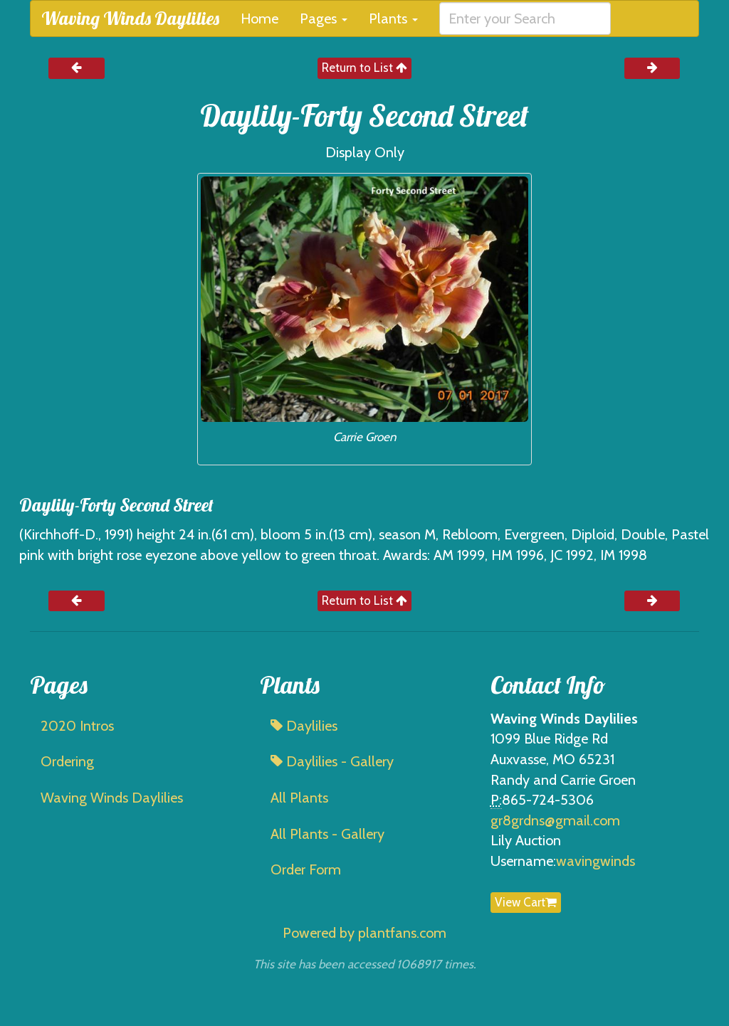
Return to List (364, 67)
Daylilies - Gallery (332, 761)
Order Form (306, 869)
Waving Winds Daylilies (130, 18)
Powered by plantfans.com (364, 932)
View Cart (526, 902)
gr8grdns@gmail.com (555, 820)
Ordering (67, 761)
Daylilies (304, 725)
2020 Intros (77, 725)
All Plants (299, 797)
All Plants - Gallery (327, 833)
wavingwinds (595, 860)
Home (259, 18)
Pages (323, 18)
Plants (393, 18)
